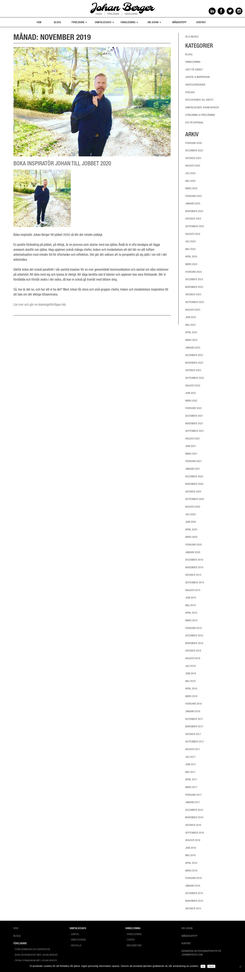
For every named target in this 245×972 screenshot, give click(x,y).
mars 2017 (191, 787)
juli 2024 (190, 241)
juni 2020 (190, 522)
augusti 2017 (192, 749)
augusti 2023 (192, 309)
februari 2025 (193, 196)
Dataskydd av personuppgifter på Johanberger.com (201, 952)
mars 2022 (191, 400)
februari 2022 (193, 408)
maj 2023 (190, 325)
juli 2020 (190, 514)
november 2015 (194, 901)
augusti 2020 (192, 506)
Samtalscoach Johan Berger (202, 107)
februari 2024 (193, 272)
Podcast (190, 92)
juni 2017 (190, 764)
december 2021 (194, 415)
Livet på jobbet (194, 69)
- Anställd (75, 945)
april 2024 (191, 256)
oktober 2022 (193, 370)
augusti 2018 (192, 658)
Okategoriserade (195, 84)
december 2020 (194, 476)
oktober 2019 (193, 575)
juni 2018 (190, 673)
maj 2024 (190, 249)
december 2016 (194, 810)
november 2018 (194, 643)
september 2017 (194, 741)
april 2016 (191, 863)
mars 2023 (191, 340)
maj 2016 (190, 855)
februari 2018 (193, 703)
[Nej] (240, 967)
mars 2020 (191, 537)
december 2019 (194, 559)
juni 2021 (190, 446)
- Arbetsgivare (77, 939)
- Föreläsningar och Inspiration (31, 949)
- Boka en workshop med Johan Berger (35, 954)
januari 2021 (192, 468)
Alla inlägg (191, 36)
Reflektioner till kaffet (199, 99)
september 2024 (194, 226)
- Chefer (130, 939)
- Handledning (133, 934)
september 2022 (194, 378)
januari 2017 (192, 802)
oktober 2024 (193, 218)
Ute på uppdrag (194, 122)
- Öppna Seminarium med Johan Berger (35, 960)
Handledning (129, 22)
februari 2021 (193, 461)
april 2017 (191, 779)
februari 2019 (193, 628)
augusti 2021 (192, 438)
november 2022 (194, 362)
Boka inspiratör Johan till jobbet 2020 (62, 163)
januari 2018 (192, 711)
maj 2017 (190, 772)
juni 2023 (190, 317)
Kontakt (201, 22)
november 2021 (194, 423)
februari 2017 (193, 794)
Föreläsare (79, 22)
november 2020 (194, 484)
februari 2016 (193, 878)
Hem (39, 22)
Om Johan (154, 22)
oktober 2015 (193, 908)
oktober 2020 (193, 491)
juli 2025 (190, 173)
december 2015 (194, 893)
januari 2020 (192, 552)
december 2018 (194, 635)
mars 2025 (191, 188)
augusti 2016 (192, 840)
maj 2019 (190, 605)
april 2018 (191, 688)
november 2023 (194, 287)
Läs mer (211, 966)
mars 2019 (191, 620)
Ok (203, 966)
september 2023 (194, 302)
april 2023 (191, 332)
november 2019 (194, 567)
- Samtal (74, 934)
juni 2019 (190, 597)
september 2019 (194, 582)
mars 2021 (191, 453)
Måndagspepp (189, 936)
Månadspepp (179, 22)
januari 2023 (192, 347)
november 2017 (194, 726)
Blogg (57, 22)
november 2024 (194, 211)
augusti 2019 (192, 590)
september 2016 (194, 832)
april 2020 (191, 529)
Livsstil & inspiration (197, 77)
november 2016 (194, 817)
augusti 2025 (192, 165)
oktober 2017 (193, 734)
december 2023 (194, 279)
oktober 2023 (193, 294)
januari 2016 (192, 885)
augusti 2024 (192, 234)
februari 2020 (193, 544)
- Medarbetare (133, 945)
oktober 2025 (193, 158)
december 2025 (194, 150)
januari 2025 (192, 203)
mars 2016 (191, 870)
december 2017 (194, 719)
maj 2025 (190, 181)
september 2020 (194, 499)
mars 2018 (191, 696)
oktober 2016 (193, 825)
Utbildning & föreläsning (200, 115)
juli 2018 (190, 666)
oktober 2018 (193, 650)
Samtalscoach (104, 22)
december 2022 (194, 355)
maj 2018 (190, 681)
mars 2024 (191, 264)
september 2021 (194, 431)
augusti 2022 (192, 385)
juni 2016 (190, 847)
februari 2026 (193, 143)
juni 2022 (190, 393)
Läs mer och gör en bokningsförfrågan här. (39, 304)
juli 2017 (190, 757)
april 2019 (191, 612)
